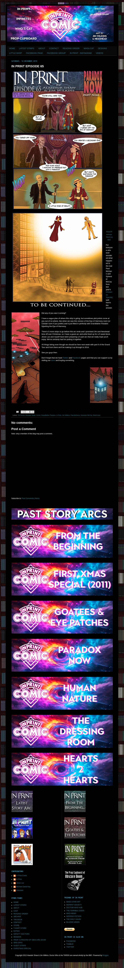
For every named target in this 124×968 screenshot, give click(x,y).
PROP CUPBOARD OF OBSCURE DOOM (29, 940)
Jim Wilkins (66, 415)
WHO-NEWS (71, 913)
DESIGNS (102, 48)
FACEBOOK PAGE (34, 53)
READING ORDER (71, 48)
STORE (16, 925)
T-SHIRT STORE (19, 928)
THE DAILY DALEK (73, 919)
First (108, 232)
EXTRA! (16, 931)
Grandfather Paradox (48, 415)
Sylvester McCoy (86, 415)
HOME (12, 48)
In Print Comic (21, 876)
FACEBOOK (71, 941)
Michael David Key (23, 887)
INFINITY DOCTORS (21, 934)
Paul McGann (75, 415)
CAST (15, 911)
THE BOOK (17, 920)
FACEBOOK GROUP (56, 53)
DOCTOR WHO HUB (74, 908)
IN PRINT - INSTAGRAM (81, 53)
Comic (38, 415)
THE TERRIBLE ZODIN (75, 911)
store (53, 360)
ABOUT (41, 48)
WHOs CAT (89, 48)
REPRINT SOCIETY (74, 905)
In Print (58, 415)
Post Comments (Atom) (30, 498)
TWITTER (70, 947)
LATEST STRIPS (26, 48)
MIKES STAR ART (73, 902)
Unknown (19, 890)
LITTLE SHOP (15, 53)
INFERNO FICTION (73, 916)
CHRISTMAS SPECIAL (22, 949)
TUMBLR (69, 944)
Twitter (65, 358)
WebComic (96, 415)
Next (108, 237)
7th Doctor (21, 415)
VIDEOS (99, 53)
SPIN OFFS (17, 943)
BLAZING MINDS (73, 922)
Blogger (105, 955)
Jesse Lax (20, 883)
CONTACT (54, 48)
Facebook (76, 358)
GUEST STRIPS (19, 946)
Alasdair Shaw (30, 415)
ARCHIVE (17, 917)
